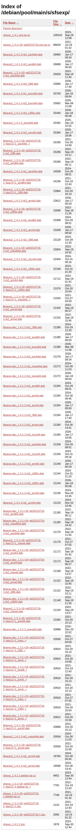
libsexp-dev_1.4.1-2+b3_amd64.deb (24, 337)
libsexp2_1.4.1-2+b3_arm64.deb (22, 200)
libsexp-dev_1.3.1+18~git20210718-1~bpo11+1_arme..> (24, 717)
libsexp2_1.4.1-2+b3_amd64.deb (22, 64)
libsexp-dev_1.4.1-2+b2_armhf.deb (23, 395)
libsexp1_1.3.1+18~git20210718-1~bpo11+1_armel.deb (22, 746)
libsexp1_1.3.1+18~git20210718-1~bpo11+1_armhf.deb (22, 727)
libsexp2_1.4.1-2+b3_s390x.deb (21, 113)
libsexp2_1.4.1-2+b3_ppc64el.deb (22, 54)
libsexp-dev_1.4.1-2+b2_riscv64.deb (24, 454)
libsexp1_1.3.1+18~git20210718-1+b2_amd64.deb (22, 162)
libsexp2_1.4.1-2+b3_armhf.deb (21, 230)
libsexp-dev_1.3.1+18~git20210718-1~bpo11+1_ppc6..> (24, 659)
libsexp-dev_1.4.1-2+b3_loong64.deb (24, 347)
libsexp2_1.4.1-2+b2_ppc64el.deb (22, 171)
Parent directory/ (12, 28)
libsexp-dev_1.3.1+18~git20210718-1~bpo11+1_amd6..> (24, 668)
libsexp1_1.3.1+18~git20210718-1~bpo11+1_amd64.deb (22, 181)
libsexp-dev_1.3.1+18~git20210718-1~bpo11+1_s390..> (24, 707)
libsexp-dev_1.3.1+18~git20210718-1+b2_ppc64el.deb (24, 532)
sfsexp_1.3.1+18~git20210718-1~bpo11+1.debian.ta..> (21, 785)
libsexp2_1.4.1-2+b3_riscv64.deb (22, 132)
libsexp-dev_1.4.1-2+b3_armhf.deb (23, 405)
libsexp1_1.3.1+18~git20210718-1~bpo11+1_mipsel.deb (22, 542)
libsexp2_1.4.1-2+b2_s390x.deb (21, 269)
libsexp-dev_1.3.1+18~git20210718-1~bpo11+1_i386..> (24, 649)
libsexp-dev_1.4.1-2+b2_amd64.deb (24, 386)
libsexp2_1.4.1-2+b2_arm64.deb (22, 502)
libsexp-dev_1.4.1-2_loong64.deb (22, 629)
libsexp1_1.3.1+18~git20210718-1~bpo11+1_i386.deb (22, 191)
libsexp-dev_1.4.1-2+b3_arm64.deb (23, 463)
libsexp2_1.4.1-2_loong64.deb (20, 122)
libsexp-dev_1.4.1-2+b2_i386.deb (22, 327)
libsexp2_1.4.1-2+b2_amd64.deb (22, 220)
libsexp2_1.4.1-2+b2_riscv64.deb (22, 259)
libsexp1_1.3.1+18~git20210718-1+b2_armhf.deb (22, 308)
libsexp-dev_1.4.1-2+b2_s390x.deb (23, 473)
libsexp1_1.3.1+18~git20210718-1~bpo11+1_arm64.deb (22, 620)
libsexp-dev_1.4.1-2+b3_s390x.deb (23, 483)
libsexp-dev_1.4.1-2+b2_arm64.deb (23, 493)
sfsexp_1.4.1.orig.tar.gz (16, 35)
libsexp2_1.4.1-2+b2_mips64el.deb (23, 736)
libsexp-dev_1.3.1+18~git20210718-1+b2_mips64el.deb (24, 522)
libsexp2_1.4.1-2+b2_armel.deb (21, 765)
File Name (9, 22)
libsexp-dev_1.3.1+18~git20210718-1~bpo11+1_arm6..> (24, 678)
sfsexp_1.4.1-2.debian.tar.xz (19, 775)
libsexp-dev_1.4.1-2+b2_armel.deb (23, 424)
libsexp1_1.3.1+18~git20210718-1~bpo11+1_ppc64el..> (22, 142)
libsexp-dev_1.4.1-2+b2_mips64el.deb (25, 366)
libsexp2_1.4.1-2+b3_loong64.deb (23, 103)
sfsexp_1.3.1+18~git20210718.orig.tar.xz (26, 44)
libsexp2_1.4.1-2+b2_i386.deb (20, 239)
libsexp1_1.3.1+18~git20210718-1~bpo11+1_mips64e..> (22, 298)
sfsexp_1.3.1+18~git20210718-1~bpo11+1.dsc (21, 805)
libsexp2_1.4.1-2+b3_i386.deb (20, 83)
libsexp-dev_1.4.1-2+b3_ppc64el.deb (24, 356)
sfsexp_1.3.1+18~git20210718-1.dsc (24, 814)
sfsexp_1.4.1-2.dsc (14, 824)
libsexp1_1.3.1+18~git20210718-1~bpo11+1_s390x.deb (22, 288)
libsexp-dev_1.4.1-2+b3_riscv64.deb (24, 434)
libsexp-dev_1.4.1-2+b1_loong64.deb (24, 376)
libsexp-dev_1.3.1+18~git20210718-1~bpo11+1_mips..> (24, 639)
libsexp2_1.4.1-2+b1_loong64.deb (23, 93)
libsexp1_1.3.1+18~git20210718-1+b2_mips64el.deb (22, 249)
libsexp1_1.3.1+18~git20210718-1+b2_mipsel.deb (22, 610)
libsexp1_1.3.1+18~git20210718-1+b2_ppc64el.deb (22, 74)
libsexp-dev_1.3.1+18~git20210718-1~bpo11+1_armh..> (24, 688)
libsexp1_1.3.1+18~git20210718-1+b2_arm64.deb (22, 279)
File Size (56, 23)
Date (68, 22)
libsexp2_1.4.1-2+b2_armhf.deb (21, 756)
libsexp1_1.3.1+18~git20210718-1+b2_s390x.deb (22, 210)
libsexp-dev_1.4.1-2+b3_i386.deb (22, 415)
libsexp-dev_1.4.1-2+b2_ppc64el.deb (24, 444)
